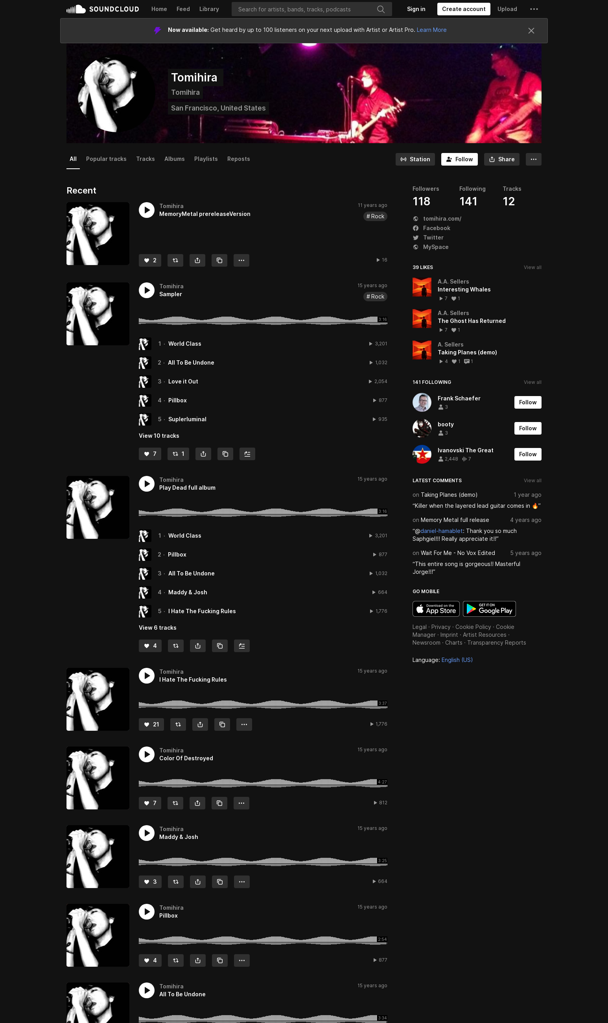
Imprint (449, 634)
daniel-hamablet (441, 530)
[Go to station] (415, 159)
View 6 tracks (158, 627)
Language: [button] (443, 659)
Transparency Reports (496, 642)
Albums (174, 158)
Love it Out (183, 381)
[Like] (150, 260)
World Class (184, 343)
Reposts (238, 158)
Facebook (431, 228)
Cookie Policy (473, 626)
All (73, 158)
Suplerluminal (187, 419)
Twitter (428, 237)
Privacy (441, 626)
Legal (420, 626)
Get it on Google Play (489, 609)
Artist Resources (485, 634)
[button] (534, 9)
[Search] (312, 9)
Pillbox (177, 400)
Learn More (432, 29)
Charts (453, 642)
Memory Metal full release (455, 519)
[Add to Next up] (247, 454)
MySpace (431, 246)
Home (159, 9)
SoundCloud (102, 9)
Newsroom (426, 642)
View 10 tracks (159, 435)
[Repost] (175, 260)
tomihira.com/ (437, 218)
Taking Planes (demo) (449, 494)
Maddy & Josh (187, 592)
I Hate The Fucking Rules (202, 611)
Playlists (206, 158)
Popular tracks (106, 158)
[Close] (531, 30)
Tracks (145, 158)
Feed (183, 9)
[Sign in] (416, 9)
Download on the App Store (436, 609)
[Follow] (459, 159)
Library (209, 9)
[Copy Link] (219, 260)
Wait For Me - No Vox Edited (458, 552)
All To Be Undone (191, 362)
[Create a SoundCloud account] (463, 9)
